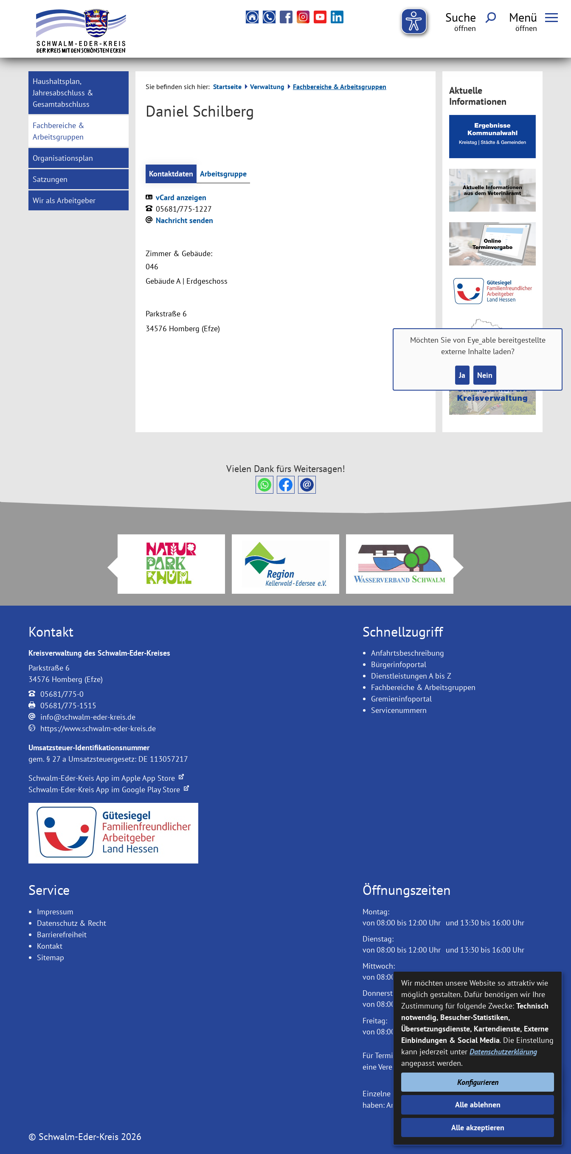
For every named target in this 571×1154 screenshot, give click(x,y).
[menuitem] (78, 92)
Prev (107, 567)
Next (463, 567)
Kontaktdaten (171, 174)
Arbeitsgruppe (223, 174)
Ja (462, 375)
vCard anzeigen (181, 197)
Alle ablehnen (478, 1104)
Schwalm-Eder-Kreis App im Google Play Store (108, 789)
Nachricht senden (184, 220)
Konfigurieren (477, 1082)
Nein (484, 375)
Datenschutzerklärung (503, 1051)
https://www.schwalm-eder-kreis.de (98, 728)
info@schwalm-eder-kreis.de (87, 717)
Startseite (227, 86)
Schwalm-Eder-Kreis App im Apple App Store (106, 778)
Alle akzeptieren (477, 1127)
